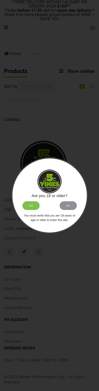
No (68, 205)
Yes (31, 205)
